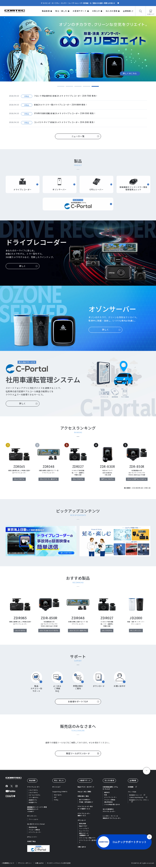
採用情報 (130, 787)
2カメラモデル (33, 792)
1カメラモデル (33, 790)
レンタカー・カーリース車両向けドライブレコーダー (112, 817)
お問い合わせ (82, 847)
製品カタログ (83, 826)
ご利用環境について (8, 863)
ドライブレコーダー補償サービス (84, 815)
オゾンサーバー (32, 816)
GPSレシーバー (32, 837)
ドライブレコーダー (33, 787)
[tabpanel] (78, 48)
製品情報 (46, 11)
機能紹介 (107, 792)
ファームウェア (84, 828)
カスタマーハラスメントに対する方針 (58, 863)
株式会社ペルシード (135, 795)
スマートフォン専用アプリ (87, 838)
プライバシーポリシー (25, 863)
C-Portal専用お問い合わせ (112, 804)
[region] (78, 463)
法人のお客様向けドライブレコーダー (109, 810)
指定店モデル (33, 802)
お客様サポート (79, 11)
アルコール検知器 (34, 830)
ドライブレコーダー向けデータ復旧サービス (85, 808)
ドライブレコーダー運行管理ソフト (89, 841)
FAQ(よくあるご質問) (84, 792)
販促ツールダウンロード (78, 753)
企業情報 (127, 11)
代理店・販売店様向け (86, 802)
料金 (105, 795)
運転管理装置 (33, 827)
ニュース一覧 (78, 136)
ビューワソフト (84, 831)
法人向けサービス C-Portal (36, 824)
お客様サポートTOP (78, 701)
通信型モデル (33, 800)
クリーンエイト (33, 819)
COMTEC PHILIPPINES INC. (136, 797)
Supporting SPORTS (59, 792)
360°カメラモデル (34, 795)
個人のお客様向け (84, 799)
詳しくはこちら (130, 66)
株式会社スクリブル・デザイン (139, 800)
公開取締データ (84, 835)
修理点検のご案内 (83, 796)
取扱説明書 (82, 823)
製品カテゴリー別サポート (86, 787)
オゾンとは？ (56, 787)
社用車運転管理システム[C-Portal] (110, 788)
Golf (55, 797)
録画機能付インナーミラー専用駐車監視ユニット (37, 809)
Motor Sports (58, 795)
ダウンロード (82, 820)
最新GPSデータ (84, 833)
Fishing (56, 800)
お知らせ (96, 11)
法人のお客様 (111, 11)
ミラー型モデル (33, 797)
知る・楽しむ (61, 11)
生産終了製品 (31, 841)
